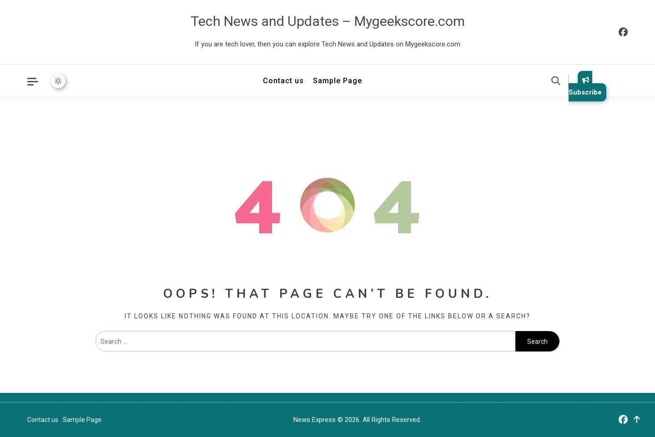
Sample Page (337, 80)
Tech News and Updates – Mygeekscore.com (328, 21)
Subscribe (585, 86)
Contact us (283, 80)
